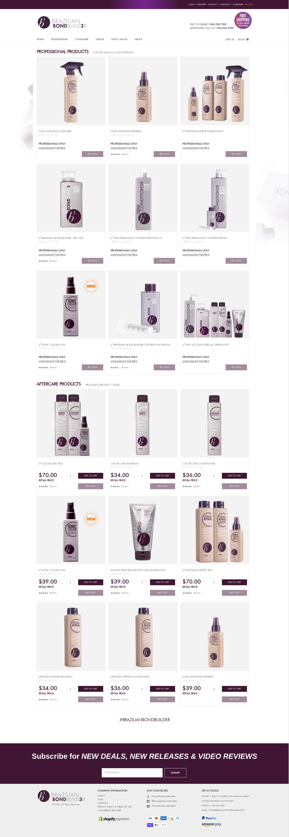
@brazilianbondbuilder (162, 801)
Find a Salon (119, 39)
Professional (59, 39)
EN (246, 4)
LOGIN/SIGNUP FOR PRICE (52, 148)
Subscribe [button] (238, 5)
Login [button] (192, 5)
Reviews (124, 154)
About (138, 39)
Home (40, 39)
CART (229, 39)
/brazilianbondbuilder (161, 796)
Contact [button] (212, 5)
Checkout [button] (225, 5)
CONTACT (103, 803)
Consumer (81, 39)
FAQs (100, 800)
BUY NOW (92, 154)
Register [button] (202, 5)
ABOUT (101, 796)
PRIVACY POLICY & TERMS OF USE (115, 807)
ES (251, 4)
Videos (100, 39)
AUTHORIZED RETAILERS (109, 811)
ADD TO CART (90, 476)
